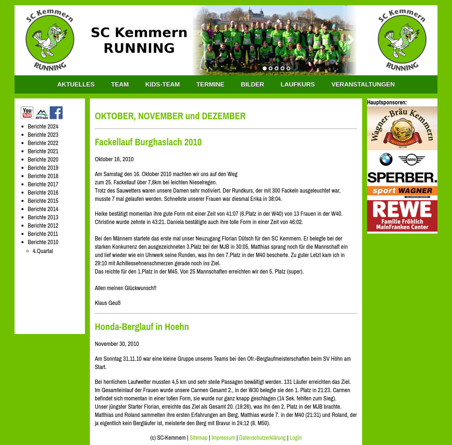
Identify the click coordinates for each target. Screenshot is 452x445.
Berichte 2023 (43, 134)
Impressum (223, 438)
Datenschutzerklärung (262, 438)
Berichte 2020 (43, 159)
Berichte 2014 (43, 209)
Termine (210, 84)
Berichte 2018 (43, 176)
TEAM (120, 84)
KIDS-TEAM (162, 84)
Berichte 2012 (43, 225)
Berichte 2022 (43, 143)
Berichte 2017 (43, 184)
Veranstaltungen (363, 84)
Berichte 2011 (43, 234)
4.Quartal (43, 251)
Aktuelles (75, 84)
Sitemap (198, 438)
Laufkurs (298, 84)
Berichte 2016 (43, 192)
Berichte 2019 (43, 168)
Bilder (252, 84)
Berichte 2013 (43, 217)
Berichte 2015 (43, 201)
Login (296, 438)
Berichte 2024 (43, 126)
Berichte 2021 (43, 151)
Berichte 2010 (43, 242)
